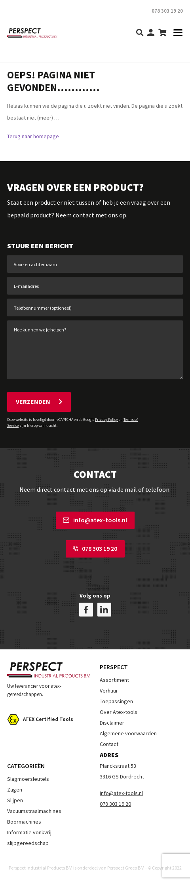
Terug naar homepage (33, 136)
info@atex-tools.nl (95, 520)
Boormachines (24, 821)
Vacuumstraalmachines (34, 810)
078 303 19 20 (95, 548)
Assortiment (114, 679)
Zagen (14, 789)
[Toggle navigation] (175, 33)
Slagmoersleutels (28, 778)
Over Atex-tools (118, 712)
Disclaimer (112, 722)
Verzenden (39, 401)
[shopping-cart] (162, 33)
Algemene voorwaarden (128, 733)
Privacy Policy (106, 419)
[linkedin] (104, 610)
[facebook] (86, 610)
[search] (139, 33)
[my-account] (150, 33)
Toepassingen (116, 701)
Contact (109, 744)
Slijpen (15, 800)
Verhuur (109, 690)
